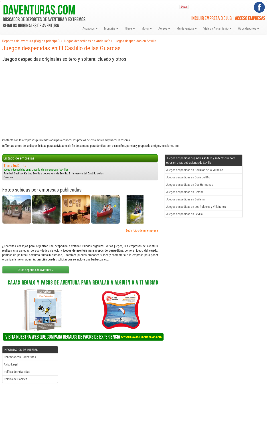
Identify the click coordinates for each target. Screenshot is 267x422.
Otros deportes (248, 28)
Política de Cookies (15, 379)
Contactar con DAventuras (20, 357)
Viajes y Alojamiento (217, 28)
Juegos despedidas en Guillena (185, 199)
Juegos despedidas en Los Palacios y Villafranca (196, 206)
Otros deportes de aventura (36, 270)
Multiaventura (187, 28)
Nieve (130, 28)
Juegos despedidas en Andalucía (86, 41)
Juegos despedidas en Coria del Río (188, 177)
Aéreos (164, 28)
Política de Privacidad (17, 372)
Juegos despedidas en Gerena (185, 192)
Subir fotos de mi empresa (142, 230)
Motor (147, 28)
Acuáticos (90, 28)
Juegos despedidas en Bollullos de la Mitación (194, 170)
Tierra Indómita (15, 165)
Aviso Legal (11, 364)
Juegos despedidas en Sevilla (135, 41)
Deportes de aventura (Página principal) (31, 41)
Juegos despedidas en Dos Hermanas (189, 184)
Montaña (111, 28)
